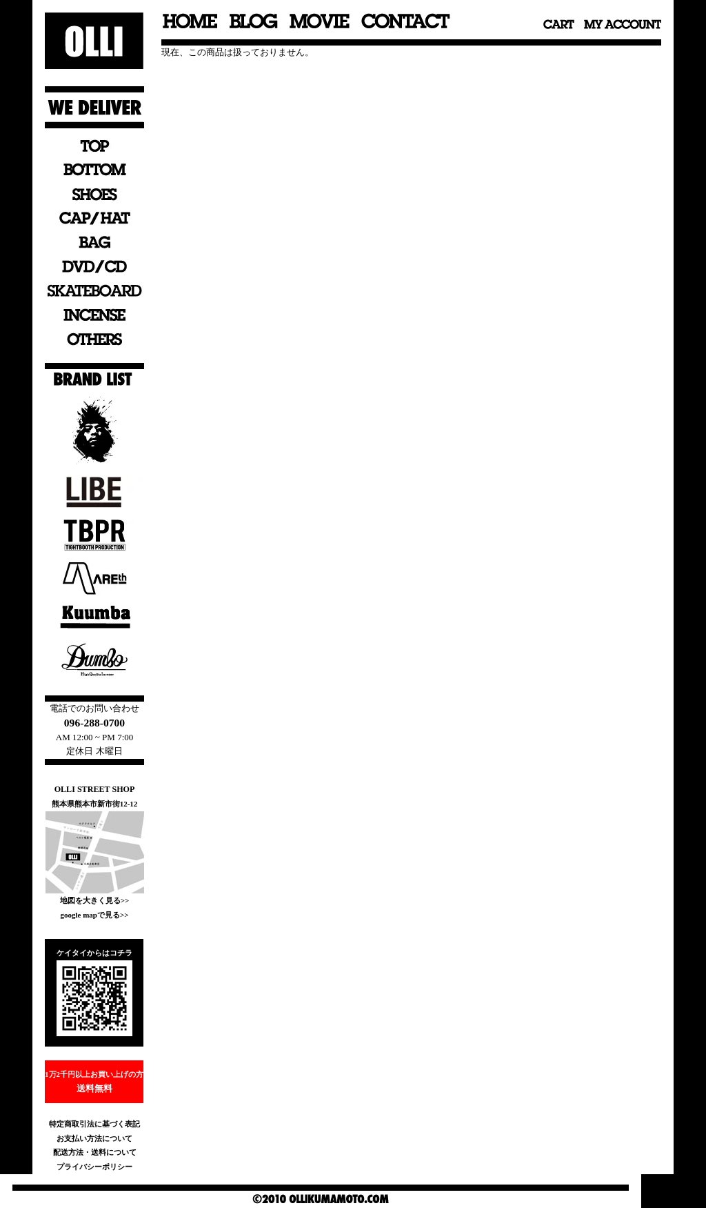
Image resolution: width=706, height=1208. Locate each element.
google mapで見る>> (94, 915)
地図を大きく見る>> (95, 900)
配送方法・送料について (95, 1152)
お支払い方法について (94, 1138)
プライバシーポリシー (94, 1166)
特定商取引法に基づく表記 (94, 1124)
